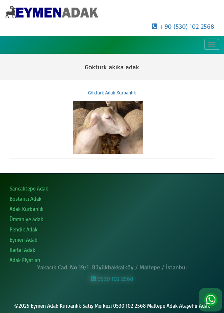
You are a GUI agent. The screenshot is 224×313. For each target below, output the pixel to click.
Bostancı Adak (26, 198)
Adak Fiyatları (25, 260)
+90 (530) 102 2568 (183, 26)
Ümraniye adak (26, 219)
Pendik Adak (24, 229)
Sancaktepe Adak (29, 188)
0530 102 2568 (112, 277)
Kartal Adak (22, 250)
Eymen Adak (23, 239)
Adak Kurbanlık (27, 209)
